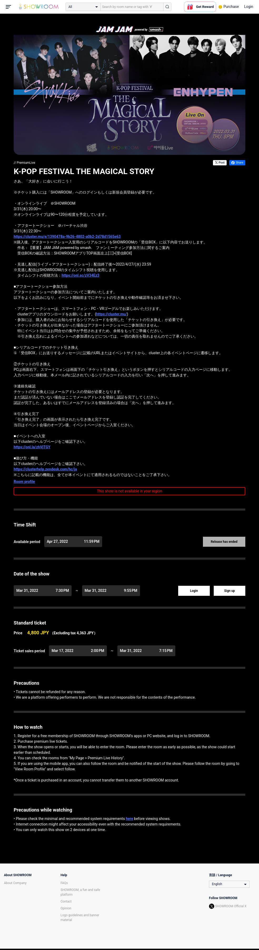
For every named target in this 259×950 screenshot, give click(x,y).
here (129, 819)
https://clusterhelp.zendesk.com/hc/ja (45, 469)
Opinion (66, 908)
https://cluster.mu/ (111, 314)
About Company (15, 883)
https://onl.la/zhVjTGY (32, 447)
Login (248, 6)
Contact (66, 901)
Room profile (24, 481)
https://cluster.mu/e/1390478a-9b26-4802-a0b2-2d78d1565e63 (67, 236)
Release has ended (224, 542)
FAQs (64, 883)
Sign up (229, 591)
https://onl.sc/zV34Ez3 (80, 275)
